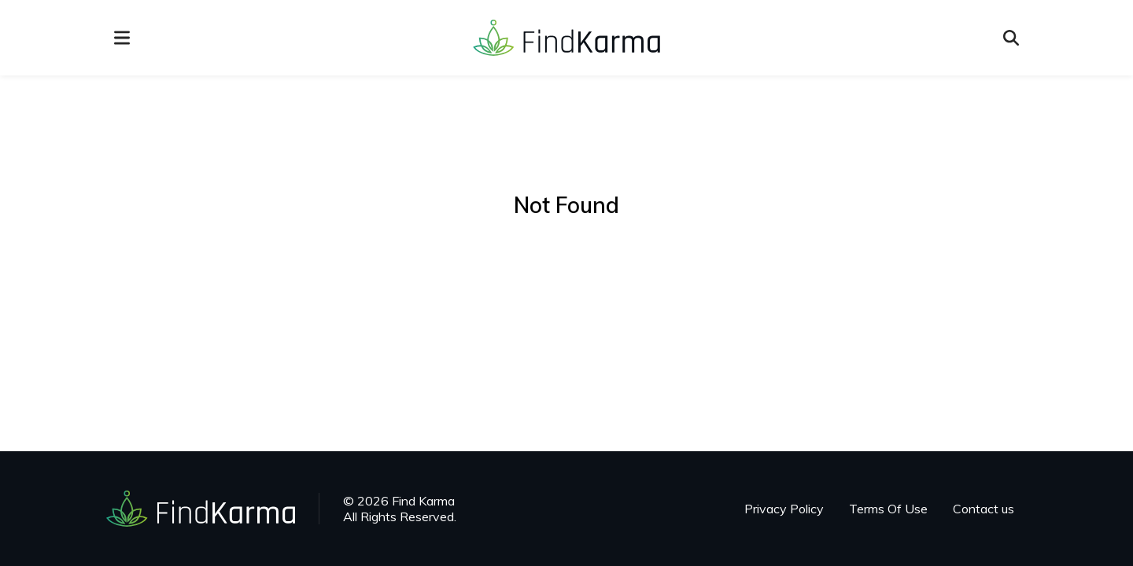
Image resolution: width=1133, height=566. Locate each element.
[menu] (122, 38)
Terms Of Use (888, 508)
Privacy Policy (784, 508)
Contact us (983, 508)
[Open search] (1011, 38)
